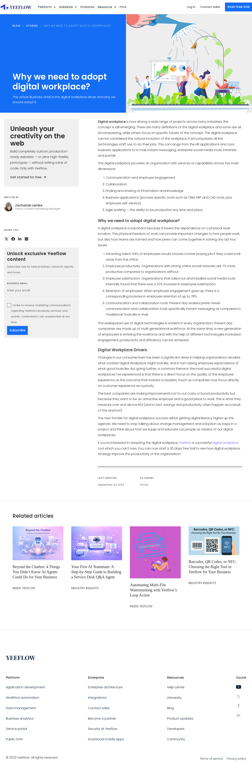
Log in (191, 7)
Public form (14, 739)
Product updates (180, 718)
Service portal (16, 728)
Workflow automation (22, 697)
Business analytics (20, 718)
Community (176, 739)
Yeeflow (185, 442)
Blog (170, 708)
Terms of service (211, 759)
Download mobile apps (106, 739)
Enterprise (87, 7)
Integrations (97, 697)
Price (123, 7)
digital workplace (225, 442)
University (174, 697)
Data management (21, 708)
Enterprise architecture (105, 687)
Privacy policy (236, 759)
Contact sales (210, 7)
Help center (176, 687)
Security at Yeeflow (102, 728)
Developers (175, 728)
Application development (25, 687)
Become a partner (102, 718)
